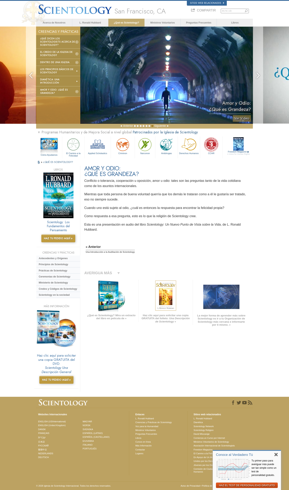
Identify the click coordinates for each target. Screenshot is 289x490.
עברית (42, 437)
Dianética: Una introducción (49, 81)
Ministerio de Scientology (53, 282)
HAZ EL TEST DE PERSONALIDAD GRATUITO (247, 485)
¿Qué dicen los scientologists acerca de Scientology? (57, 42)
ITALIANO (88, 445)
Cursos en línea (143, 442)
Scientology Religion (203, 430)
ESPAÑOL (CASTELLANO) (96, 437)
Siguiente (160, 125)
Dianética (198, 422)
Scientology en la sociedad (54, 295)
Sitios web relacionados (207, 3)
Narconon (145, 145)
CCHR (211, 145)
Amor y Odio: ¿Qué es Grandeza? (54, 91)
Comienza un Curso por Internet (209, 438)
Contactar (140, 449)
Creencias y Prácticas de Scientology (153, 422)
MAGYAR (87, 421)
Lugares (139, 453)
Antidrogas (166, 145)
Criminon (123, 145)
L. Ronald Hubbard (90, 22)
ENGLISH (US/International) (52, 421)
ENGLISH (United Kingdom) (52, 425)
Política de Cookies (211, 486)
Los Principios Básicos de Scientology (56, 71)
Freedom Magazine (238, 152)
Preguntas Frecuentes (198, 22)
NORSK (87, 425)
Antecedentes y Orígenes (53, 258)
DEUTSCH (43, 457)
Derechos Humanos (189, 145)
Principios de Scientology (53, 264)
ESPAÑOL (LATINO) (93, 433)
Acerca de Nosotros (54, 22)
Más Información (143, 445)
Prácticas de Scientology (53, 270)
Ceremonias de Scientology (54, 276)
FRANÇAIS (43, 433)
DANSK (42, 429)
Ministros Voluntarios (162, 22)
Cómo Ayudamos (49, 155)
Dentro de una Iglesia (54, 62)
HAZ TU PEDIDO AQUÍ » (58, 238)
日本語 (41, 442)
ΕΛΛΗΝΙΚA (88, 441)
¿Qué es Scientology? (126, 22)
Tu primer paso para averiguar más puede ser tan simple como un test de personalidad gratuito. (263, 468)
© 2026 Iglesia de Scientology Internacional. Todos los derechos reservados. (73, 486)
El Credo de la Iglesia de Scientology (56, 53)
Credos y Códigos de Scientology (58, 288)
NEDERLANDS (45, 453)
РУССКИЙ (43, 445)
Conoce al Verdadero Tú (234, 455)
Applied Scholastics (97, 145)
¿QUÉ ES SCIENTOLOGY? (58, 162)
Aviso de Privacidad (190, 486)
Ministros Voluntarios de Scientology (211, 442)
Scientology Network (203, 426)
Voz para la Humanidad (146, 426)
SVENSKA (88, 429)
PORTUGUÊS (90, 448)
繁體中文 (42, 449)
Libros (235, 22)
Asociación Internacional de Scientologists (214, 445)
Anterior (128, 125)
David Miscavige (201, 434)
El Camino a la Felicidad (73, 147)
